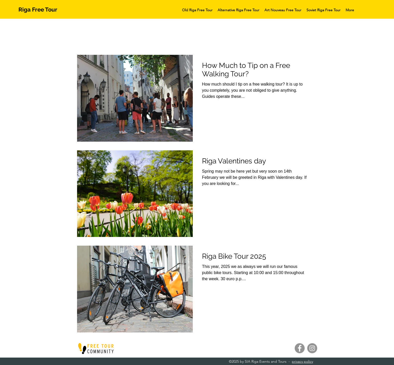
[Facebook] (300, 348)
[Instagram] (312, 348)
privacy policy (302, 361)
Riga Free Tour (37, 9)
